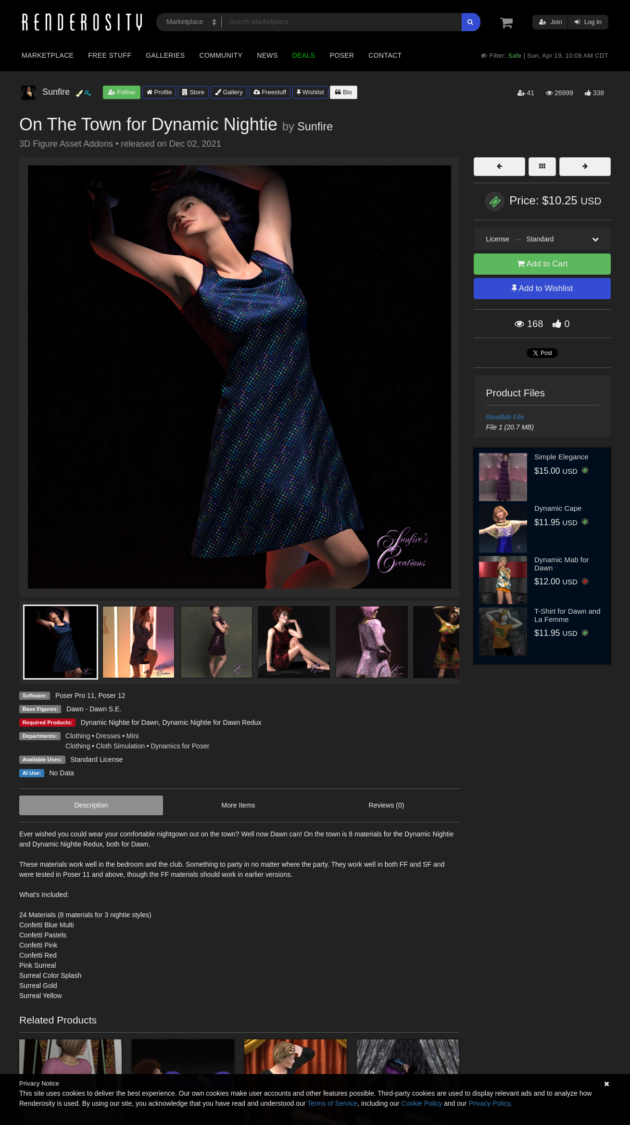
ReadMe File (505, 417)
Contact (385, 55)
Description (91, 805)
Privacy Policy (489, 1103)
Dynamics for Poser (180, 746)
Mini (132, 736)
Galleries (165, 55)
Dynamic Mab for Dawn (561, 564)
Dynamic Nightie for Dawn (120, 722)
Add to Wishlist (542, 288)
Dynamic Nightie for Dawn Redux (211, 722)
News (267, 55)
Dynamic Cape (557, 508)
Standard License (96, 759)
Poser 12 (111, 695)
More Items (238, 805)
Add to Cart (542, 263)
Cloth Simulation (120, 746)
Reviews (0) (386, 805)
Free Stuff (109, 55)
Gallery (229, 92)
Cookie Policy (421, 1103)
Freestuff (270, 92)
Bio (343, 92)
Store (193, 92)
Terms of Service (332, 1103)
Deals (303, 55)
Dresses (108, 736)
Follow (121, 92)
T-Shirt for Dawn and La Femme (567, 615)
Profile (159, 92)
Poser (341, 55)
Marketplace (48, 55)
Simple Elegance (561, 457)
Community (221, 55)
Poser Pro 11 (75, 695)
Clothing (77, 736)
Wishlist (310, 92)
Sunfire (315, 126)
